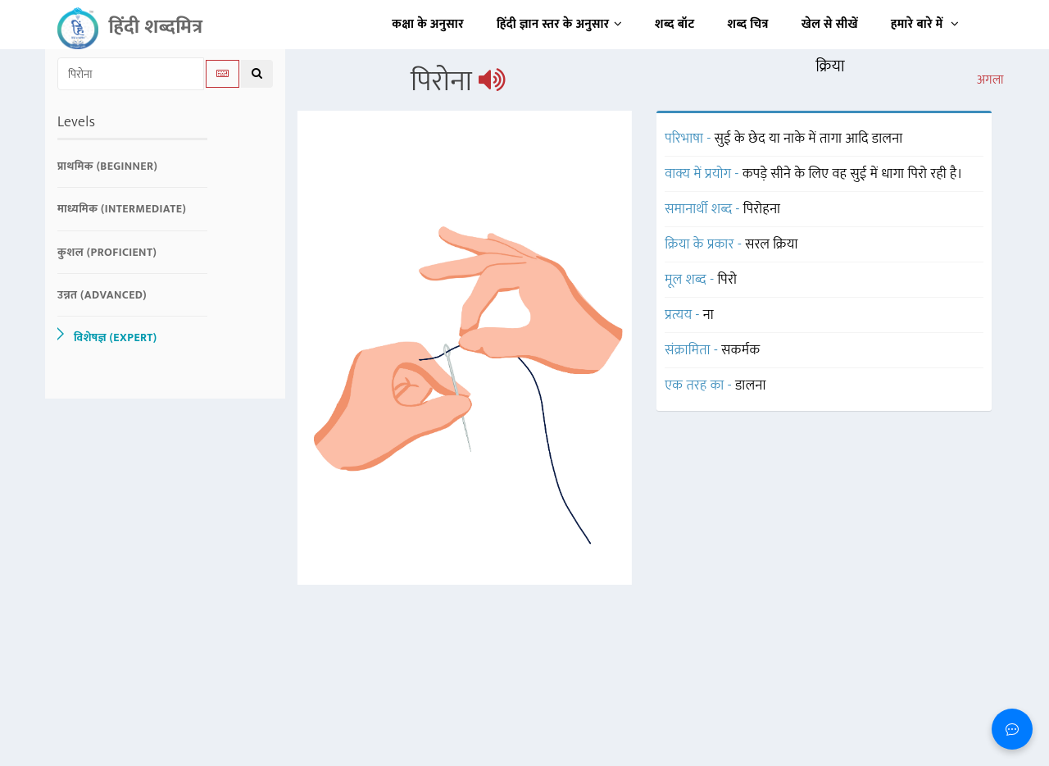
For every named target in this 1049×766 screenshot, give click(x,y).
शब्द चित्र (748, 24)
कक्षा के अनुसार (428, 24)
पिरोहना (762, 209)
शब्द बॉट (675, 24)
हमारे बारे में (925, 24)
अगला (990, 80)
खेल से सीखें (830, 24)
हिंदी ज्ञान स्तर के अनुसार (559, 24)
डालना (750, 385)
